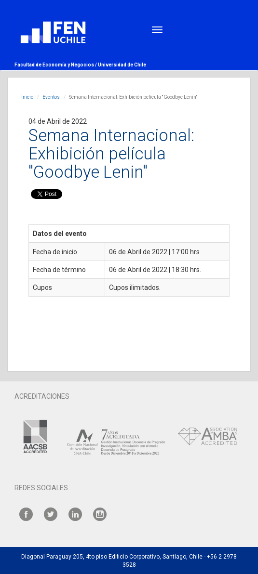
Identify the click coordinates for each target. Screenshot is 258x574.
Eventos (51, 97)
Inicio (27, 97)
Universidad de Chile (122, 64)
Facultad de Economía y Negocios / (56, 64)
